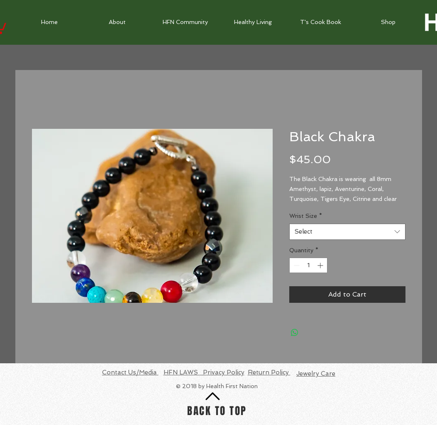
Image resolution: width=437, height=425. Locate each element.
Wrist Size (305, 215)
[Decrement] (296, 265)
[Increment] (321, 265)
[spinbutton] (308, 265)
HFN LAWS (182, 372)
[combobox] (347, 232)
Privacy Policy (222, 372)
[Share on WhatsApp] (295, 333)
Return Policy (269, 372)
